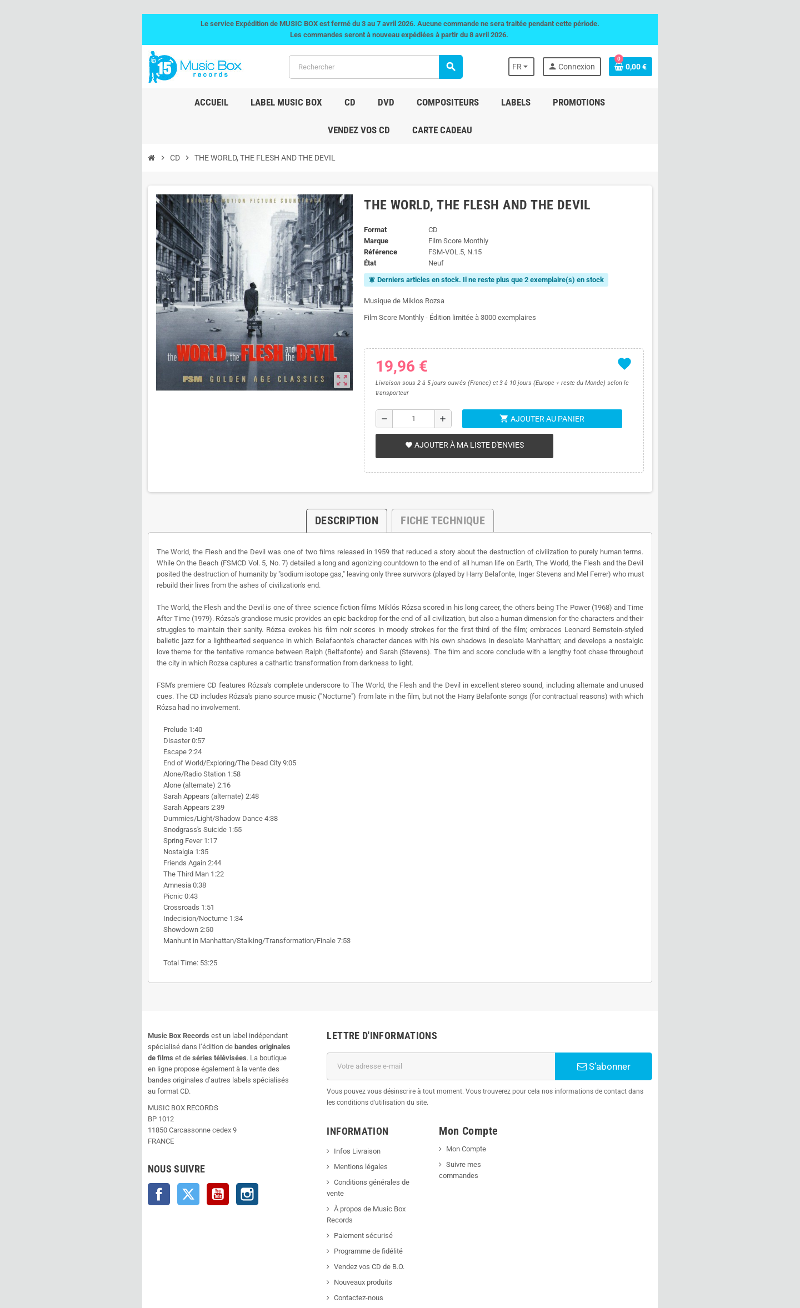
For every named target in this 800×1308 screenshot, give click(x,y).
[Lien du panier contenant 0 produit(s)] (706, 66)
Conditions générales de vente (356, 1100)
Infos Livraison (332, 1069)
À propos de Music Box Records (358, 1115)
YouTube (142, 1101)
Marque (364, 213)
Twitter (113, 1101)
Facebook (83, 1101)
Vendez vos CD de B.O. (344, 1162)
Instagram (172, 1101)
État (358, 235)
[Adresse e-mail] (451, 995)
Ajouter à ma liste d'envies (455, 407)
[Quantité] (408, 381)
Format (363, 202)
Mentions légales (336, 1084)
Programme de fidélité (343, 1146)
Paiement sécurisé (338, 1131)
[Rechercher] (372, 67)
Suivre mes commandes (493, 1082)
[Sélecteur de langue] (590, 66)
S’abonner (664, 995)
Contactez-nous (333, 1193)
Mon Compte (475, 1067)
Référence (368, 224)
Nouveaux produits (338, 1178)
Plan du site (327, 1209)
